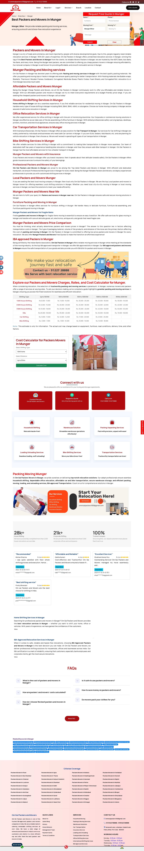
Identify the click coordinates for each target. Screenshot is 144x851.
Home (38, 8)
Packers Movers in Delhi (49, 786)
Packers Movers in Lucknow (20, 782)
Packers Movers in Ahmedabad (51, 789)
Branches (21, 16)
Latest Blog (46, 821)
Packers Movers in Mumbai (111, 782)
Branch (78, 8)
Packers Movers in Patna (80, 782)
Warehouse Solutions (80, 824)
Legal (58, 8)
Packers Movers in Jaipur (19, 799)
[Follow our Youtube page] (133, 2)
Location (88, 8)
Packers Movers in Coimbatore (113, 789)
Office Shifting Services (80, 838)
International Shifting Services (83, 841)
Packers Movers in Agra (49, 772)
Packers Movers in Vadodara (20, 789)
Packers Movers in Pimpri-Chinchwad (84, 786)
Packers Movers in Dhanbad (50, 782)
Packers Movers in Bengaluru (112, 799)
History (44, 824)
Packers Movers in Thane (49, 776)
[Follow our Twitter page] (139, 2)
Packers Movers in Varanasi (81, 779)
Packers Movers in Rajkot (111, 779)
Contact (98, 8)
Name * (85, 17)
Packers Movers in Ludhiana (50, 799)
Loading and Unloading (80, 833)
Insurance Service (79, 830)
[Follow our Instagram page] (136, 2)
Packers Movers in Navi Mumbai (21, 776)
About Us (48, 8)
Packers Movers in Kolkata (80, 772)
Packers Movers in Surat (49, 795)
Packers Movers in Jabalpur (112, 786)
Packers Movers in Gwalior (80, 795)
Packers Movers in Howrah (111, 776)
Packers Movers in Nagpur (80, 799)
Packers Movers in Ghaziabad (112, 795)
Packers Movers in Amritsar (20, 792)
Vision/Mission (47, 827)
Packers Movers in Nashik (80, 789)
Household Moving (79, 819)
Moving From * (88, 25)
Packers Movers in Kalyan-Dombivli (52, 779)
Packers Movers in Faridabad (112, 772)
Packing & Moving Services (81, 821)
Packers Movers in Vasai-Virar (51, 802)
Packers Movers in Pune (18, 772)
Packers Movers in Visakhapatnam (83, 776)
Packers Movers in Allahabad (81, 792)
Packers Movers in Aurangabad (21, 795)
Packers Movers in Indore (111, 802)
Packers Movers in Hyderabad (51, 792)
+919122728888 (123, 823)
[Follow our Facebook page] (131, 2)
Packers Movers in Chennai (19, 779)
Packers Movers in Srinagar (81, 802)
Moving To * (112, 25)
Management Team (48, 830)
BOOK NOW (17, 845)
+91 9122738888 (41, 1)
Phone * (110, 17)
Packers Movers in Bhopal (111, 792)
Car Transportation (79, 827)
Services (69, 8)
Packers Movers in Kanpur (19, 786)
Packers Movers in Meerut (19, 802)
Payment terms (47, 833)
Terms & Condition (48, 835)
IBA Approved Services (80, 844)
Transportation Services (81, 835)
